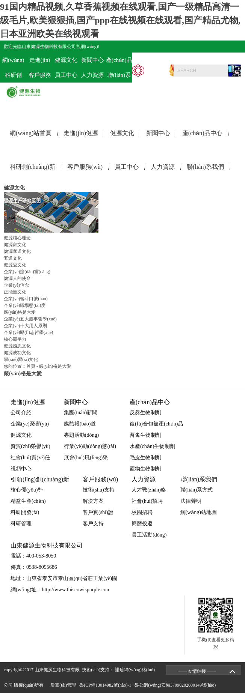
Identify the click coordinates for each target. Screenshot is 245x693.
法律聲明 (190, 501)
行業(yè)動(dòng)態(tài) (90, 446)
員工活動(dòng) (149, 535)
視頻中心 (21, 469)
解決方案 (93, 501)
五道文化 (13, 258)
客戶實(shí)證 (98, 512)
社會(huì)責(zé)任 (30, 457)
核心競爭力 (15, 339)
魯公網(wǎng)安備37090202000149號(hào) (176, 685)
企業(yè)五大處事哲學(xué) (30, 319)
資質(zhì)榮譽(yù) (30, 446)
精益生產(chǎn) (28, 501)
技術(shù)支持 (99, 490)
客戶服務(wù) (85, 167)
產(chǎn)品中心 (202, 133)
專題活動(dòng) (81, 435)
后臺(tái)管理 (64, 685)
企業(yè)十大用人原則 (25, 325)
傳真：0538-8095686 (34, 567)
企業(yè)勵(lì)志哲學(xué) (28, 332)
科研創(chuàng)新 (32, 167)
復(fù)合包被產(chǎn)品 (156, 424)
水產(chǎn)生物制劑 (152, 446)
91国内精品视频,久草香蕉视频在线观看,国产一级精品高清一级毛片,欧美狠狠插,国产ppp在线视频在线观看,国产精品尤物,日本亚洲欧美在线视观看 (120, 20)
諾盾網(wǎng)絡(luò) (135, 669)
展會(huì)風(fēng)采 (86, 457)
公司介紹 (21, 412)
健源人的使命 (17, 278)
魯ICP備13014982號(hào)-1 (106, 685)
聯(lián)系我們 (205, 167)
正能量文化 (15, 292)
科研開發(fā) (25, 512)
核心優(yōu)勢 (27, 490)
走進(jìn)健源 (81, 133)
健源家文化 (15, 244)
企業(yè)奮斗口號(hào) (26, 298)
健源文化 (122, 133)
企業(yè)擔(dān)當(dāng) (27, 271)
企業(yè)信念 (16, 285)
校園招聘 (142, 512)
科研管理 (21, 523)
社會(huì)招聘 (147, 501)
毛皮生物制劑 (145, 457)
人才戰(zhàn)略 (149, 490)
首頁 (30, 366)
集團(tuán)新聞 (80, 412)
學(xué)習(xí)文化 (21, 359)
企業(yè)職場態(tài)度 (24, 305)
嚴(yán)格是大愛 (20, 312)
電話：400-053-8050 (218, 58)
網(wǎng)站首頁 (30, 133)
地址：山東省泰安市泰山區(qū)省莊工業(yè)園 (64, 578)
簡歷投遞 (142, 523)
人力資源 (92, 75)
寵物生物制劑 (145, 469)
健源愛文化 (15, 265)
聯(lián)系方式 (196, 490)
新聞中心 (158, 133)
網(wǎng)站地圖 (198, 512)
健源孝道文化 (17, 251)
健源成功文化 (17, 352)
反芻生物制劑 (145, 412)
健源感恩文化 (17, 346)
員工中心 (66, 75)
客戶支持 (93, 523)
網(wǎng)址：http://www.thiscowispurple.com (60, 589)
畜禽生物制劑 (145, 435)
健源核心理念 (17, 238)
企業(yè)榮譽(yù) (30, 424)
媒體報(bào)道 (80, 424)
